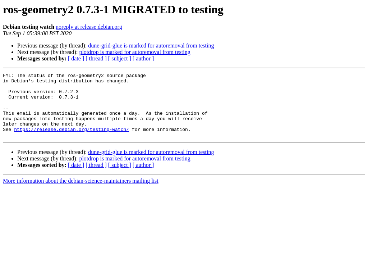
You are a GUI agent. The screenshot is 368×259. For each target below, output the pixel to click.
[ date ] (76, 58)
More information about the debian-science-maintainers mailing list (80, 194)
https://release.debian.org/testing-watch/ (71, 141)
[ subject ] (119, 58)
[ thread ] (96, 58)
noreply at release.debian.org (89, 27)
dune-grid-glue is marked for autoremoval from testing (151, 45)
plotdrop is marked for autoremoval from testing (134, 52)
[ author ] (143, 58)
